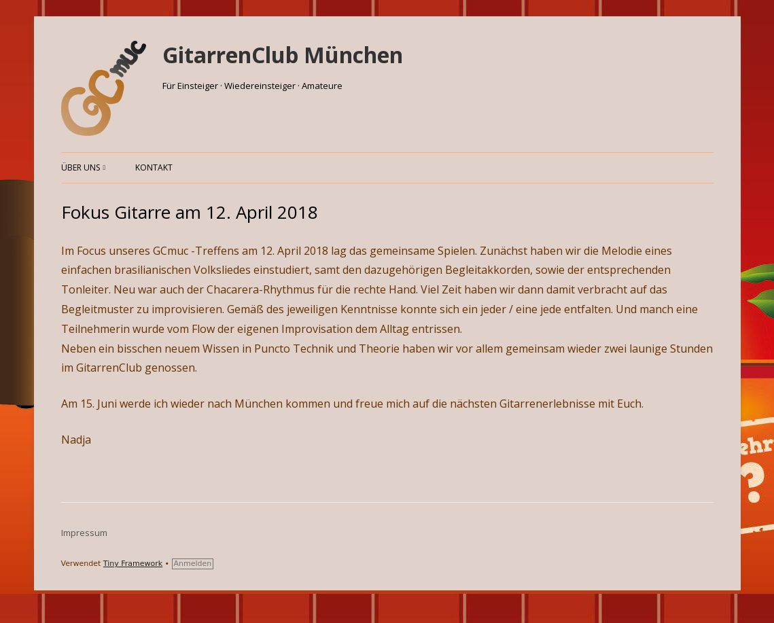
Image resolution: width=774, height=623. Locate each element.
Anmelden (193, 563)
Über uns (80, 167)
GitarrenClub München (282, 55)
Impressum (84, 533)
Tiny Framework (132, 563)
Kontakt (154, 167)
